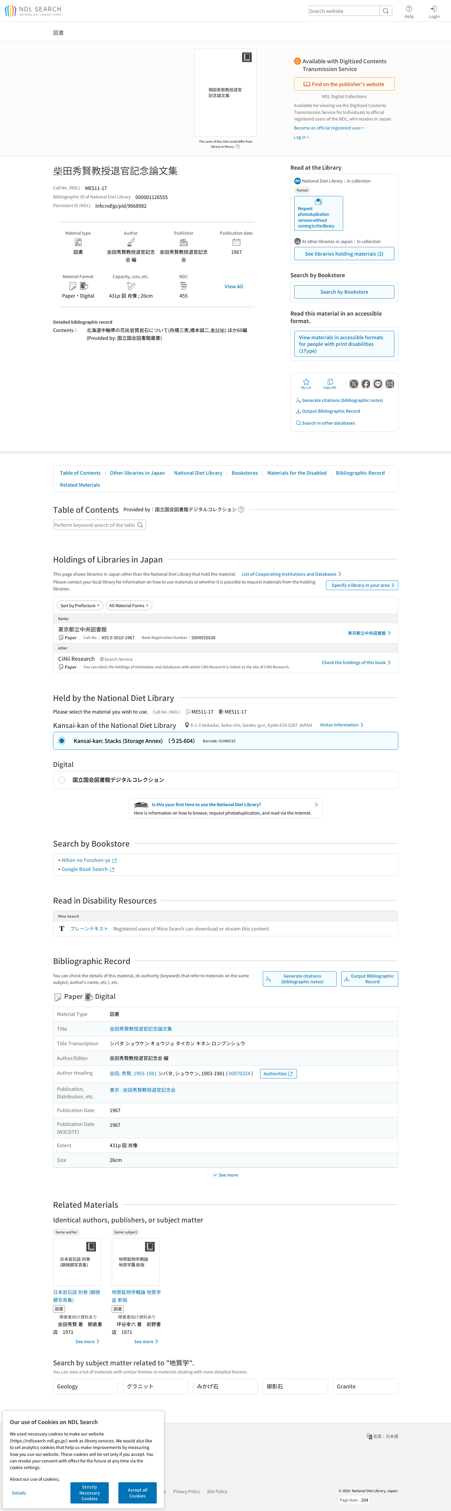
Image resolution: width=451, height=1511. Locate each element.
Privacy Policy (186, 1491)
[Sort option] (80, 605)
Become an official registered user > (329, 128)
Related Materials (80, 484)
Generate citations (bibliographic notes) (339, 400)
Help (409, 11)
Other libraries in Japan (137, 472)
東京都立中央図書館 (370, 633)
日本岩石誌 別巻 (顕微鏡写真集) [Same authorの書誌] (76, 1295)
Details (19, 1493)
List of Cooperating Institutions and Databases (292, 573)
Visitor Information (343, 725)
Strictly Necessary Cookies (89, 1492)
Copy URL (330, 384)
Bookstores (245, 472)
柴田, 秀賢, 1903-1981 (133, 1073)
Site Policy (217, 1491)
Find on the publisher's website (343, 84)
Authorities (278, 1073)
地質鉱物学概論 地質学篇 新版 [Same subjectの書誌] (136, 1295)
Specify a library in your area (364, 585)
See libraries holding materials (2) (344, 253)
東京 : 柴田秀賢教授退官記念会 (143, 1089)
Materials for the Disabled (297, 472)
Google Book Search (88, 868)
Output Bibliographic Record (327, 411)
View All (234, 286)
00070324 (239, 1073)
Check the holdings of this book (357, 662)
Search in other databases (325, 423)
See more (89, 1341)
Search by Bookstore (344, 291)
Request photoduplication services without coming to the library (316, 213)
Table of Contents (80, 472)
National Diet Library (198, 472)
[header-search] (350, 11)
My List (306, 384)
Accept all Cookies (137, 1493)
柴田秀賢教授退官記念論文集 (141, 1028)
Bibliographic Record (360, 472)
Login (434, 11)
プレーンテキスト (89, 928)
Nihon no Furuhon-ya (89, 859)
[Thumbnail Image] (78, 1262)
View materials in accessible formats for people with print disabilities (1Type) (341, 344)
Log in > (301, 137)
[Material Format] (129, 605)
